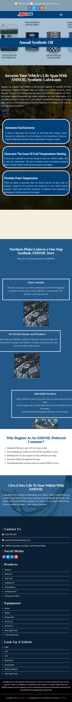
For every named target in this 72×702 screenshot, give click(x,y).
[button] (61, 15)
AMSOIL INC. (23, 698)
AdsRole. (63, 698)
